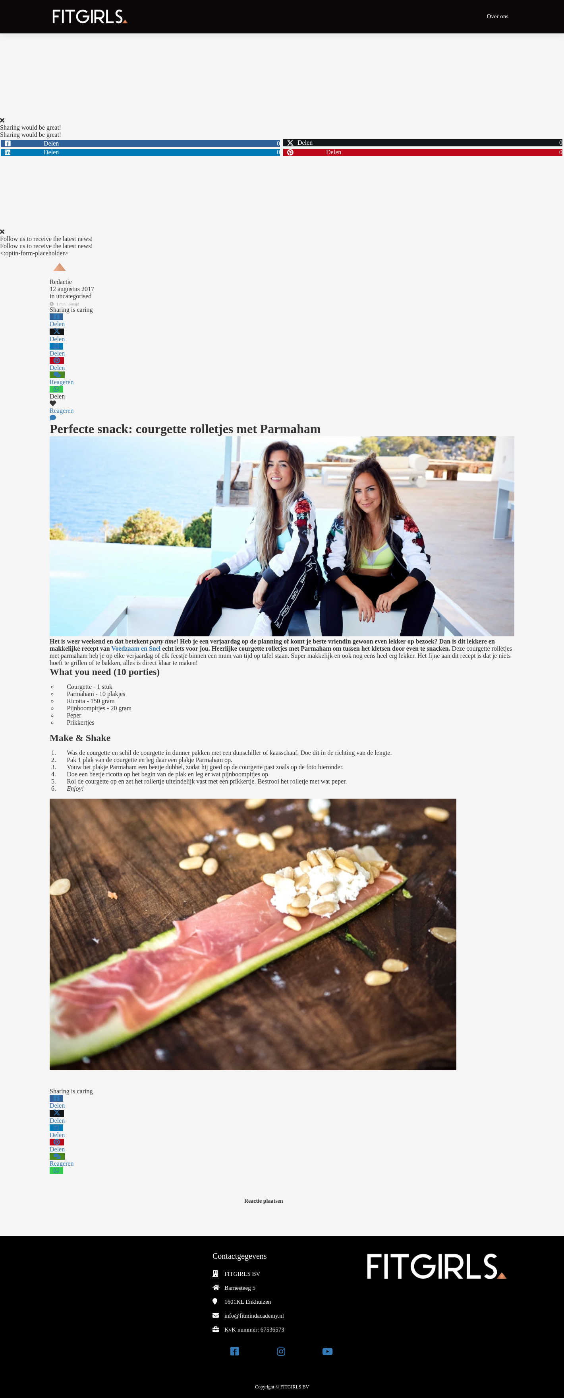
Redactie (61, 281)
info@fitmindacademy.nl (254, 1315)
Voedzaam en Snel (135, 648)
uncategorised (73, 296)
